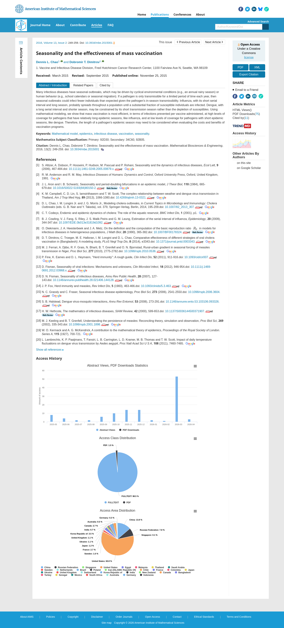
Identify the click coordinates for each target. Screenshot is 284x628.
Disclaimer (97, 616)
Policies (50, 616)
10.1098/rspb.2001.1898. (89, 324)
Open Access (152, 616)
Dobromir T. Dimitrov (85, 62)
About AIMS (27, 616)
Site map (107, 622)
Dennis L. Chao (47, 62)
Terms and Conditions (239, 616)
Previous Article (188, 42)
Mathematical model (65, 133)
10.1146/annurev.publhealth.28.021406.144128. (88, 280)
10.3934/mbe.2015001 (100, 42)
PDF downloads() (246, 114)
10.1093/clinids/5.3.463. (160, 286)
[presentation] (195, 228)
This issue (165, 42)
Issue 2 (62, 42)
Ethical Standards (204, 616)
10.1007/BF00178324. (172, 232)
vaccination (126, 133)
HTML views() (242, 110)
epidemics (86, 133)
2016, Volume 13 (46, 42)
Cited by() (241, 118)
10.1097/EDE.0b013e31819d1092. (85, 222)
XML (257, 67)
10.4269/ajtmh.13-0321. (135, 197)
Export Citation (248, 74)
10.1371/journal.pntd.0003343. (180, 241)
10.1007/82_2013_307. (184, 206)
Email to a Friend (246, 90)
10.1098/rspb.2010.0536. (144, 251)
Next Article (214, 42)
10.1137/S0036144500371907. (189, 311)
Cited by (105, 85)
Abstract (53, 85)
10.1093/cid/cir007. (200, 257)
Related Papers (83, 85)
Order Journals (124, 616)
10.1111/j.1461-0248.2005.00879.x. (96, 168)
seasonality (142, 133)
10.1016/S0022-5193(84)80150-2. (79, 187)
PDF (240, 67)
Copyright (73, 616)
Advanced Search (258, 21)
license (249, 57)
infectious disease (105, 133)
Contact (177, 616)
